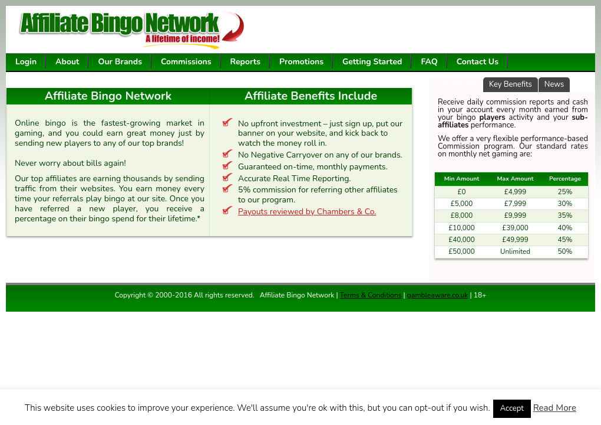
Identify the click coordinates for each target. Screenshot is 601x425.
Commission (456, 84)
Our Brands (120, 61)
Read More (554, 408)
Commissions (186, 61)
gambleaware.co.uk (437, 295)
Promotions (301, 61)
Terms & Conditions (371, 295)
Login (26, 61)
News (554, 84)
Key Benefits (510, 84)
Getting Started (372, 61)
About (67, 61)
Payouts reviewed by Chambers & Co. (307, 211)
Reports (245, 61)
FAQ (429, 61)
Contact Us (477, 61)
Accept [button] (512, 408)
